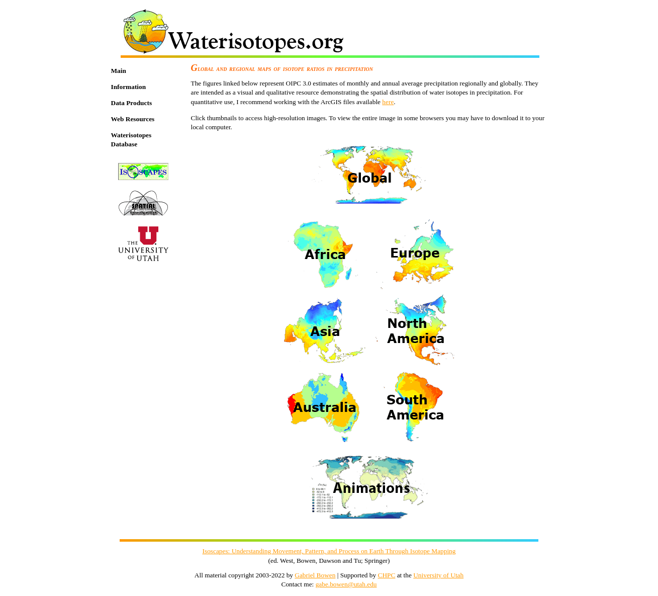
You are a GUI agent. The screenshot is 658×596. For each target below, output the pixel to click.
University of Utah (438, 575)
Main (118, 70)
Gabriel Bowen (315, 575)
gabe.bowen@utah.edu (346, 584)
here (388, 102)
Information (128, 87)
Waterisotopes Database (131, 139)
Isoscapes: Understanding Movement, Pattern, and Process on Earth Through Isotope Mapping (329, 551)
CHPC (387, 575)
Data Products (131, 103)
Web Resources (133, 119)
